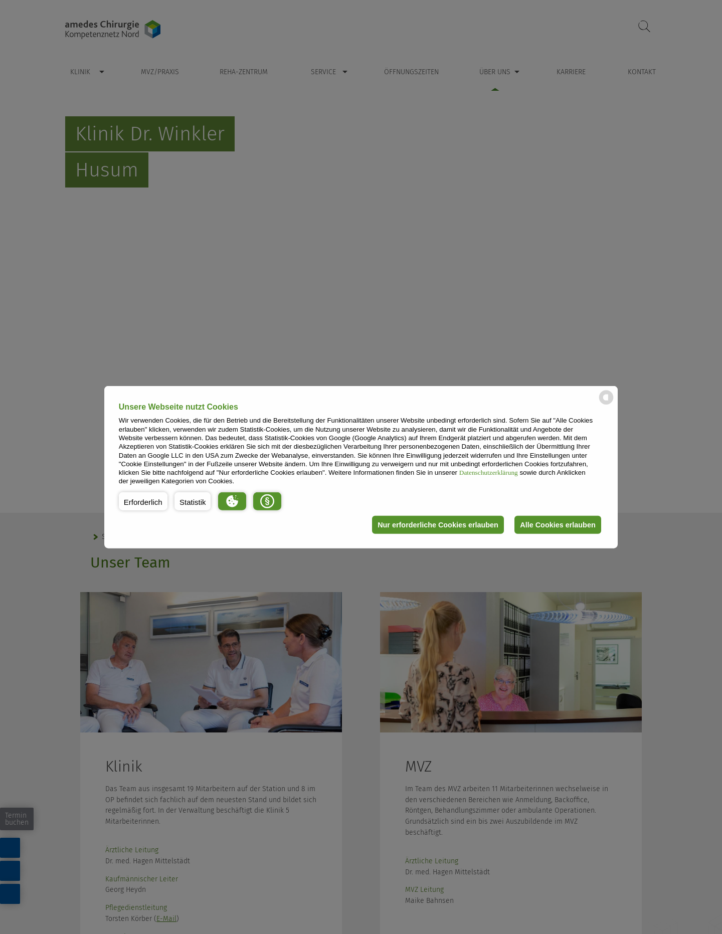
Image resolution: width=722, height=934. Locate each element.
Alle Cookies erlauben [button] (557, 525)
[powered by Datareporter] (606, 404)
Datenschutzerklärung (488, 472)
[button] (143, 501)
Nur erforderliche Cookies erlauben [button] (438, 525)
